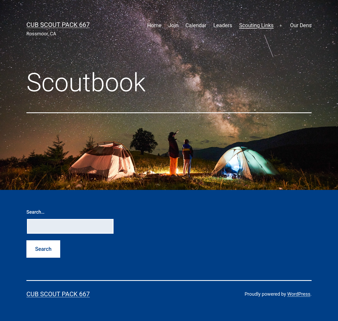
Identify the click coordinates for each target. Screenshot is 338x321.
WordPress (298, 294)
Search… (35, 212)
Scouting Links (256, 25)
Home (154, 25)
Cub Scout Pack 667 (58, 24)
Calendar (195, 25)
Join (173, 25)
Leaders (222, 25)
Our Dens (301, 25)
